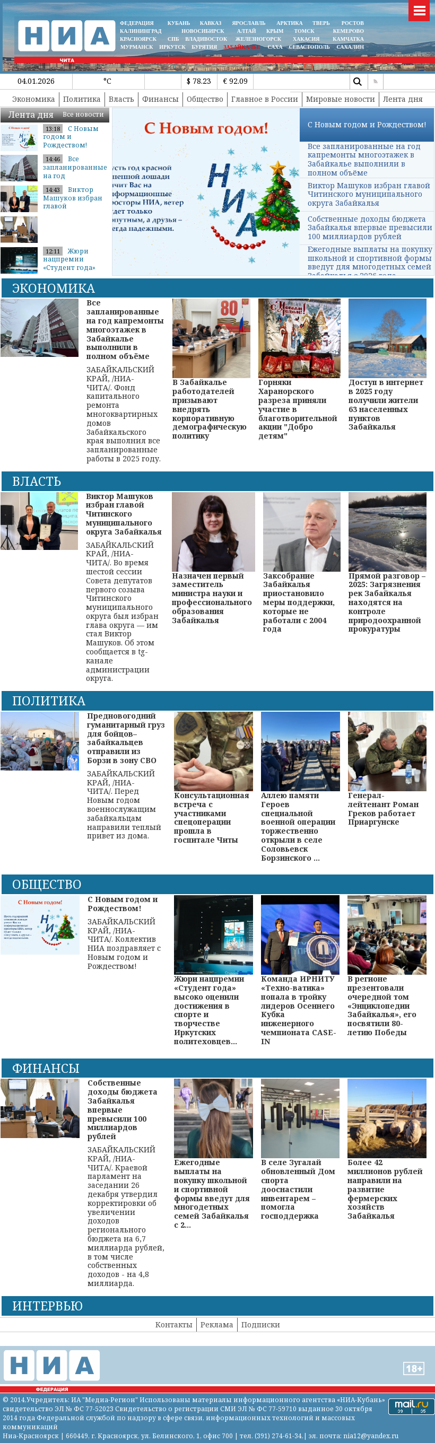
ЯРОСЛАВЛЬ (248, 23)
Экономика (33, 99)
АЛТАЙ (246, 31)
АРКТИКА (289, 23)
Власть (121, 99)
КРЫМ (275, 31)
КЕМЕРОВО (348, 31)
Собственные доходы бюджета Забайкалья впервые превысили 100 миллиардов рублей (370, 228)
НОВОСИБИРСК (202, 31)
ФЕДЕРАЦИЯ (137, 23)
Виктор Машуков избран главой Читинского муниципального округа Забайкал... (74, 210)
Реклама (217, 1324)
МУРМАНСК (136, 47)
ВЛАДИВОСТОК (206, 39)
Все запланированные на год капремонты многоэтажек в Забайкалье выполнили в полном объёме (364, 159)
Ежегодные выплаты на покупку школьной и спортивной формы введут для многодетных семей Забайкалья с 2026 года (370, 262)
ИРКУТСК (172, 47)
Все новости (83, 114)
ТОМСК (305, 31)
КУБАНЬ (179, 23)
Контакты (174, 1324)
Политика (82, 99)
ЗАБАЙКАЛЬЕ (242, 47)
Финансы (160, 99)
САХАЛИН (350, 47)
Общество (205, 99)
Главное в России (264, 99)
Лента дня (403, 99)
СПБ (173, 39)
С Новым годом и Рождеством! (71, 137)
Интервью (47, 1305)
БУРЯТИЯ (204, 47)
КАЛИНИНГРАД (140, 31)
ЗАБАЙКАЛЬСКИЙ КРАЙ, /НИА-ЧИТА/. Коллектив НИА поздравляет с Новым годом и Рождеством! (127, 932)
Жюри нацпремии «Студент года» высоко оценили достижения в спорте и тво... (72, 272)
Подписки (260, 1324)
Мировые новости (340, 99)
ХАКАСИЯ (305, 39)
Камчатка (348, 39)
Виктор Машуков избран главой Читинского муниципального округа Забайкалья (369, 194)
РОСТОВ (353, 23)
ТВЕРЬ (321, 23)
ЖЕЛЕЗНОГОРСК (258, 39)
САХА (274, 47)
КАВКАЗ (211, 23)
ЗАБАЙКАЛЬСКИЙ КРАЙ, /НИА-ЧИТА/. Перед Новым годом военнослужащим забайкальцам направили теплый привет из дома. (126, 776)
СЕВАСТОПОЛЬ (309, 47)
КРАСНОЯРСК (138, 39)
